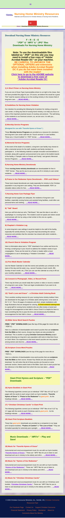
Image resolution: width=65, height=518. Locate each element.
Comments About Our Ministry (32, 513)
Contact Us (29, 508)
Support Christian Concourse (45, 508)
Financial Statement (18, 510)
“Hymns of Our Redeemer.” (15, 468)
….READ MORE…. (45, 137)
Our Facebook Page (17, 508)
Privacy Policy (31, 510)
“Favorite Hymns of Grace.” (15, 453)
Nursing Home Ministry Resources (36, 13)
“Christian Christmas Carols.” (22, 485)
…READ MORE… (31, 342)
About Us (51, 510)
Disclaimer (42, 510)
